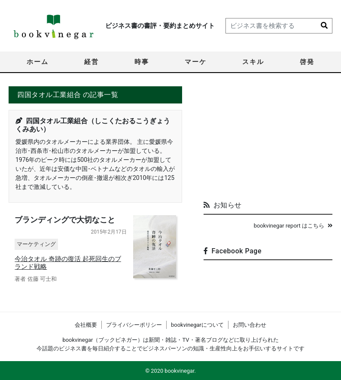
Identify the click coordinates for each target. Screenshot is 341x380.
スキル (253, 62)
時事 (141, 62)
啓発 (307, 62)
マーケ (196, 62)
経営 (91, 62)
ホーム (38, 62)
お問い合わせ (249, 325)
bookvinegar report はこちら (293, 225)
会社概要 (86, 325)
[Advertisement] (268, 140)
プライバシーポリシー (134, 325)
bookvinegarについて (197, 325)
